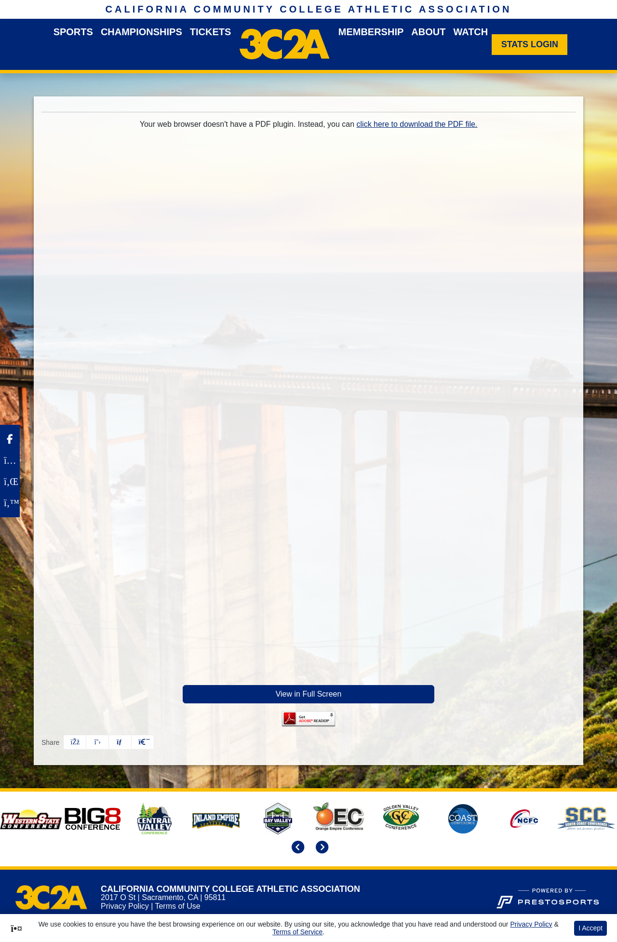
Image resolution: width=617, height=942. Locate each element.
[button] (142, 742)
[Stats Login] (529, 44)
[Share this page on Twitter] (97, 742)
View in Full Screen (309, 694)
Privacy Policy (125, 906)
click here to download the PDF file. (417, 124)
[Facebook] (10, 439)
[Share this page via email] (120, 742)
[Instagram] (10, 460)
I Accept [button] (590, 928)
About (428, 32)
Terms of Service (297, 932)
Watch (470, 32)
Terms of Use (177, 906)
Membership (371, 32)
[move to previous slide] (296, 848)
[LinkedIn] (10, 481)
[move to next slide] (320, 848)
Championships (141, 32)
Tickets (210, 32)
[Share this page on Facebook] (74, 742)
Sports (73, 32)
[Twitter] (10, 502)
